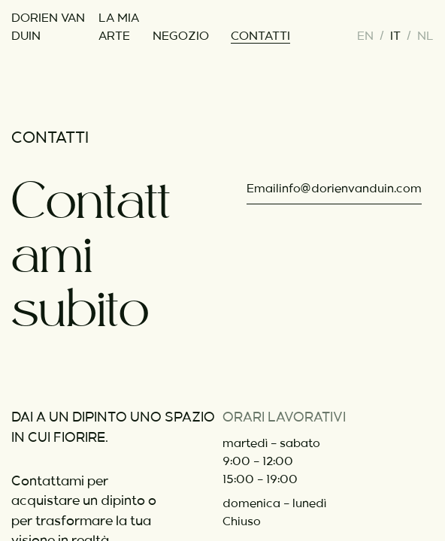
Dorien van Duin (48, 27)
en (365, 36)
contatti (260, 36)
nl (425, 36)
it (395, 36)
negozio (181, 36)
